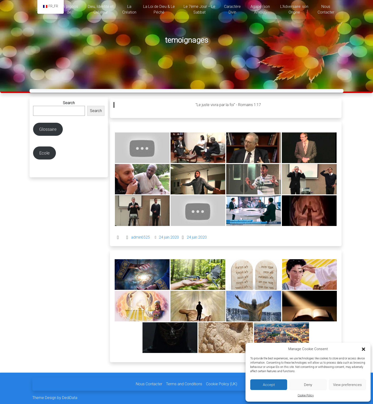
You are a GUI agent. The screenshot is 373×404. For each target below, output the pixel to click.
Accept (269, 385)
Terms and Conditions (184, 382)
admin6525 (140, 235)
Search (69, 101)
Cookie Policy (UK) (221, 382)
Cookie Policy (306, 395)
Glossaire (48, 127)
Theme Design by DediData (54, 396)
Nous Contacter (149, 382)
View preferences (347, 385)
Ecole (44, 151)
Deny (308, 385)
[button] (363, 349)
